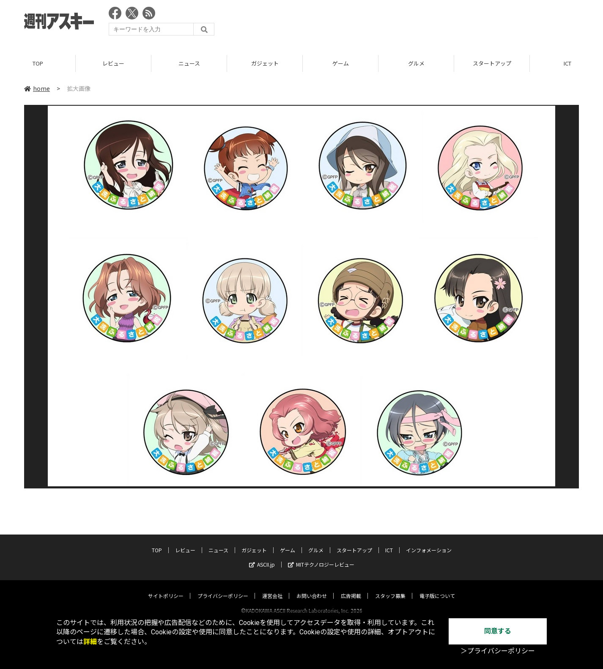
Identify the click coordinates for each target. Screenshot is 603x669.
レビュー (113, 63)
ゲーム (340, 63)
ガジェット (265, 63)
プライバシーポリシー (222, 587)
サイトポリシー (166, 587)
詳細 (90, 642)
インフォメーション (429, 542)
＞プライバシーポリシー (497, 651)
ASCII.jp (262, 556)
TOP (38, 63)
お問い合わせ (311, 587)
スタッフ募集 (390, 587)
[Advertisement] (425, 23)
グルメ (416, 63)
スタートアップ (492, 63)
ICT (389, 542)
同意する (497, 631)
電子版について (437, 587)
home (37, 88)
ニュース (189, 63)
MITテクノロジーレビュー (321, 556)
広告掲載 (351, 587)
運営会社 (272, 587)
